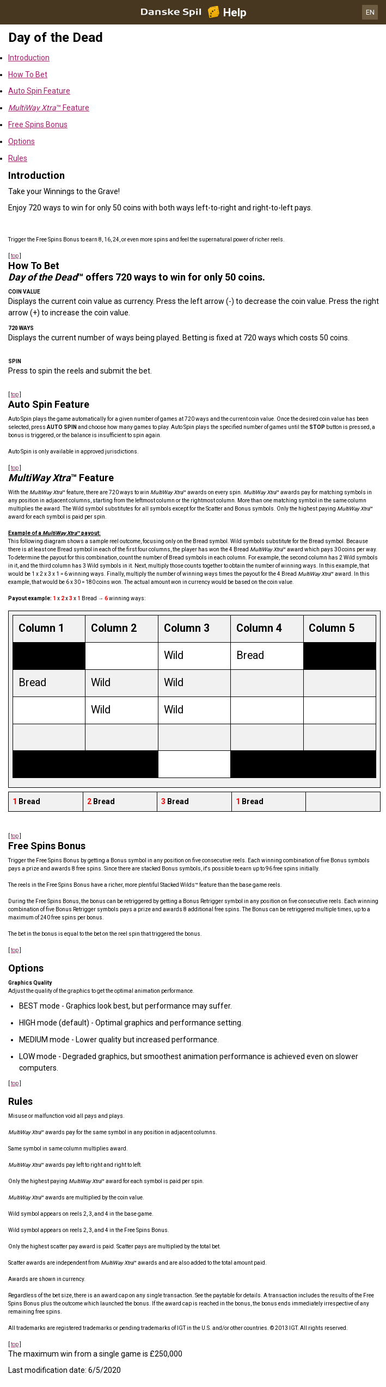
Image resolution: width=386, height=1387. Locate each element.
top (15, 256)
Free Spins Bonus (38, 124)
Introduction (29, 57)
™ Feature (48, 107)
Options (21, 141)
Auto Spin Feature (39, 90)
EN (370, 12)
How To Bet (27, 74)
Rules (17, 158)
